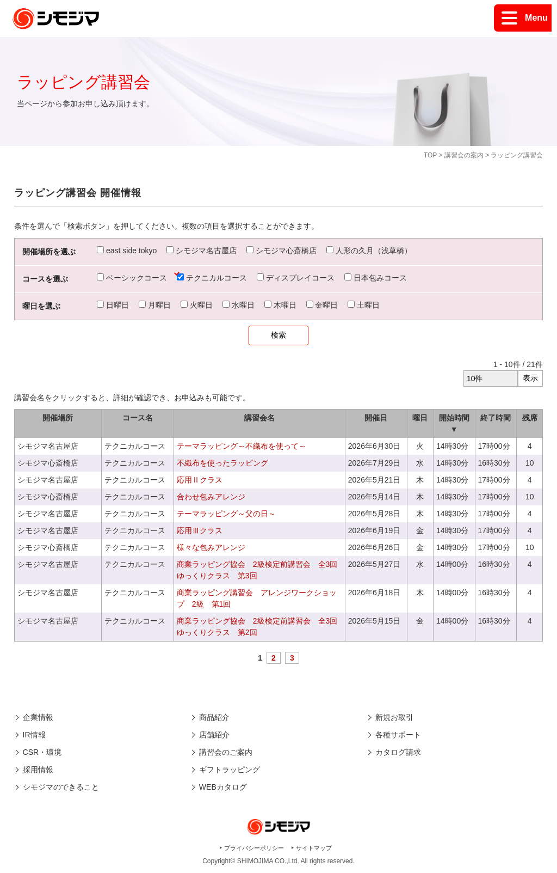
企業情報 (38, 717)
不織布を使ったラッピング (222, 463)
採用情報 (38, 769)
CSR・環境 (42, 752)
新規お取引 (394, 717)
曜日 (420, 417)
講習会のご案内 (225, 752)
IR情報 (34, 734)
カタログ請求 (398, 752)
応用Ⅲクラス (199, 530)
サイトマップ (314, 848)
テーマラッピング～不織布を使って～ (241, 446)
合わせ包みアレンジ (211, 496)
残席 (529, 417)
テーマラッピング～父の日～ (226, 513)
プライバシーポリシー (254, 848)
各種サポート (398, 734)
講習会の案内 (464, 155)
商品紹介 (214, 717)
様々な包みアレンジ (211, 547)
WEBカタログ (223, 787)
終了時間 (495, 417)
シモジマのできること (61, 787)
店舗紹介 (214, 734)
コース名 (137, 417)
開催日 (375, 417)
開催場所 (57, 417)
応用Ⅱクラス (199, 479)
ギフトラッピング (229, 769)
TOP (430, 155)
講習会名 (259, 417)
